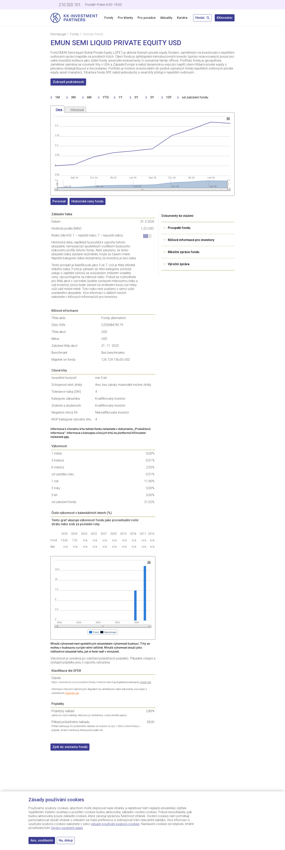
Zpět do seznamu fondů (69, 747)
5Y (152, 97)
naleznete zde (72, 693)
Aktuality (166, 18)
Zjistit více (145, 682)
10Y (169, 97)
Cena (59, 109)
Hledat (202, 18)
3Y (136, 97)
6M (89, 97)
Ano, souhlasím (41, 840)
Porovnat (59, 201)
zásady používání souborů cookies (115, 824)
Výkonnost (77, 109)
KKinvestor (225, 18)
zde (66, 437)
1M (57, 97)
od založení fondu (195, 97)
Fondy (108, 18)
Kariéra (182, 18)
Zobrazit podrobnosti (68, 82)
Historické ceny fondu (87, 201)
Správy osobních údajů (67, 828)
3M (73, 97)
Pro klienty (125, 18)
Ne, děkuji (66, 840)
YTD (106, 97)
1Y (120, 97)
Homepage (58, 34)
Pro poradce (147, 18)
